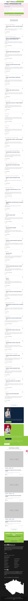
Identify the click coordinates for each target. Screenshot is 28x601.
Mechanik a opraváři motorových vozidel (13, 64)
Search (14, 13)
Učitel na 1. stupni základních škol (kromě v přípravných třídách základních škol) (13, 38)
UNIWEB (17, 572)
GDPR (19, 597)
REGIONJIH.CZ (5, 561)
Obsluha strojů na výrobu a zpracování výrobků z (14, 26)
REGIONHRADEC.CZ (6, 567)
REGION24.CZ (15, 567)
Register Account (8, 438)
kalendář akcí (21, 547)
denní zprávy (22, 546)
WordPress (10, 15)
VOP (20, 597)
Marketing (20, 15)
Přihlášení (7, 555)
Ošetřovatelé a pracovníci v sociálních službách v (14, 102)
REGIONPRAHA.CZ (6, 563)
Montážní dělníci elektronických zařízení (13, 51)
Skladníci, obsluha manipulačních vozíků (13, 177)
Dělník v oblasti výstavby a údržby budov (13, 77)
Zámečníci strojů (9, 253)
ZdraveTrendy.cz (17, 577)
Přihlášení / (19, 1)
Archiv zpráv (12, 555)
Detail (5, 33)
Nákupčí (7, 278)
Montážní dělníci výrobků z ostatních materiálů (14, 139)
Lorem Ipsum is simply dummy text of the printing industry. (13, 470)
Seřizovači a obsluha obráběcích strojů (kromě (14, 240)
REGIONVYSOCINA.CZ (16, 560)
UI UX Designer (16, 15)
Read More (21, 474)
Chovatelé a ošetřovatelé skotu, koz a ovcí (13, 189)
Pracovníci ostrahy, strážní (10, 214)
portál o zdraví (10, 577)
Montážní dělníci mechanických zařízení (13, 152)
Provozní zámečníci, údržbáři (11, 227)
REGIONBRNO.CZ (16, 561)
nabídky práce (5, 548)
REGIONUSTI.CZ (6, 564)
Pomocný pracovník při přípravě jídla (12, 393)
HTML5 (13, 15)
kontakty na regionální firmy (16, 547)
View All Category (14, 529)
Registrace (22, 1)
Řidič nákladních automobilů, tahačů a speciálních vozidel (14, 203)
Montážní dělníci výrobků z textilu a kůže (13, 329)
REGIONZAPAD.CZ (6, 560)
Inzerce (5, 555)
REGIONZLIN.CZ (16, 563)
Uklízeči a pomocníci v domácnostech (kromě (14, 291)
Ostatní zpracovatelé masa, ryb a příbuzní (13, 380)
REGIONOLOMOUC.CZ (16, 564)
